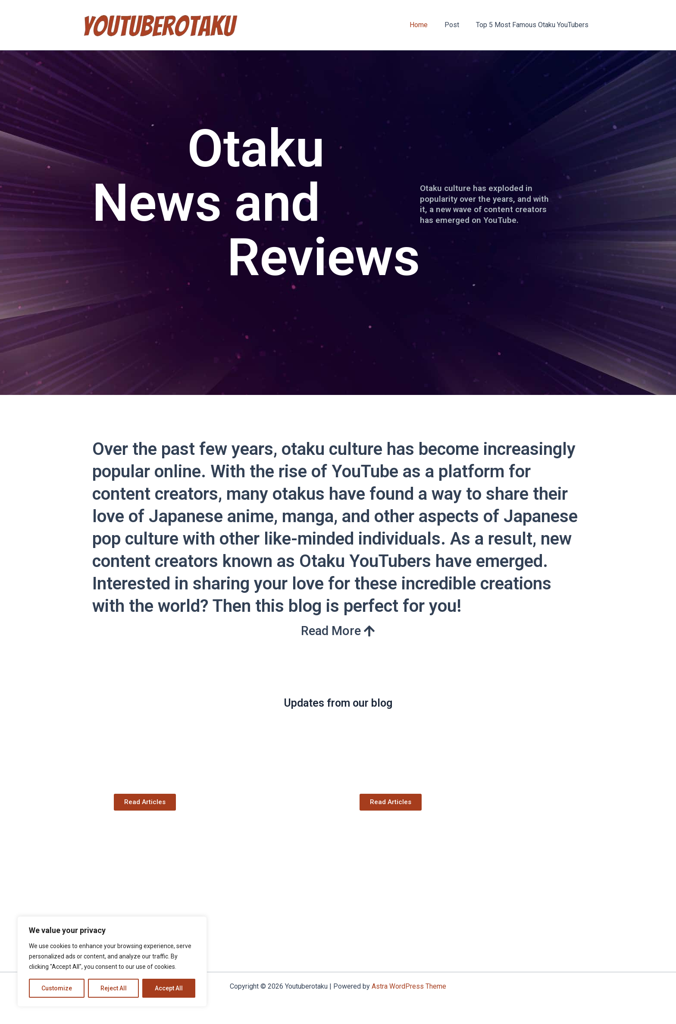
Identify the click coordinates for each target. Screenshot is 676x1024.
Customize (56, 988)
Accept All (169, 988)
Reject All (113, 988)
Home (426, 25)
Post (456, 25)
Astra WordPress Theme (409, 986)
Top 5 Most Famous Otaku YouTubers (533, 25)
